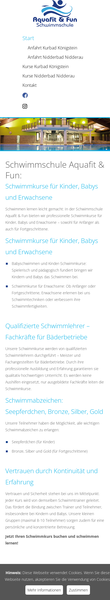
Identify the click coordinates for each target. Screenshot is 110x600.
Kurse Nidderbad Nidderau (48, 76)
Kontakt (29, 85)
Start (28, 38)
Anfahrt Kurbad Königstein (52, 48)
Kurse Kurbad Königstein (45, 66)
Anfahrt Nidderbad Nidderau (55, 57)
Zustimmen (78, 590)
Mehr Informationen (44, 590)
